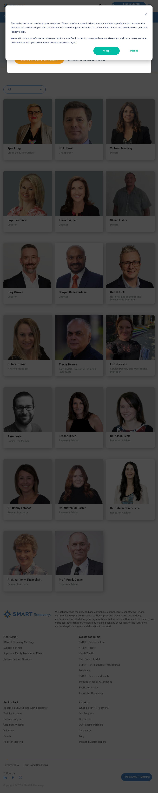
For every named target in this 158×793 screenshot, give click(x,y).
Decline (134, 50)
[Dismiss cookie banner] (145, 15)
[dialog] (79, 32)
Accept (106, 50)
